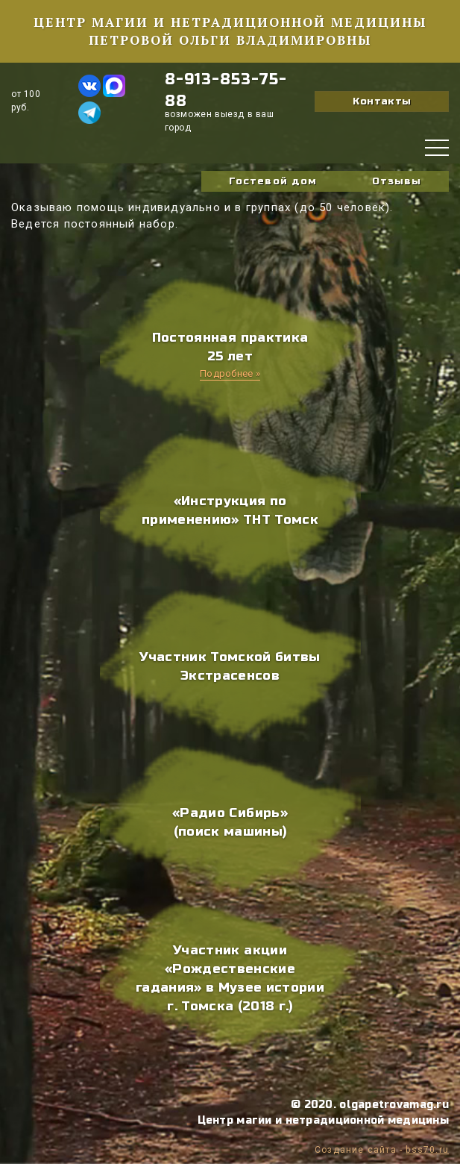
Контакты (382, 101)
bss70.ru (427, 1150)
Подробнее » (230, 373)
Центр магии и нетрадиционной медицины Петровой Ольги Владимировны (230, 30)
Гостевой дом (272, 181)
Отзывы (396, 181)
